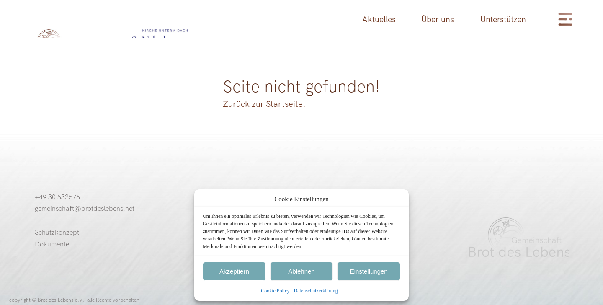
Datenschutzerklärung (316, 291)
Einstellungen (369, 271)
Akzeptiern (234, 271)
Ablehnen (301, 271)
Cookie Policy (275, 291)
